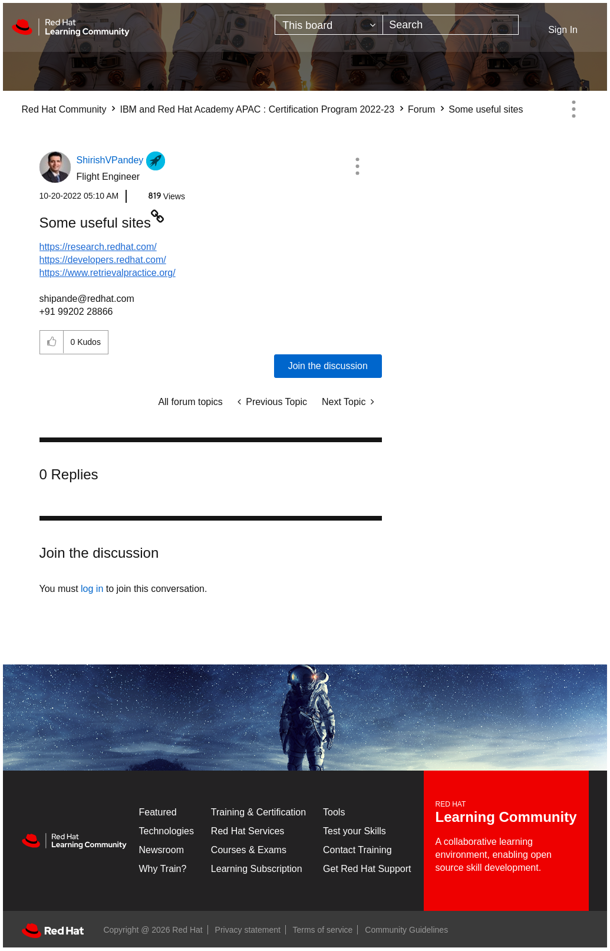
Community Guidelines (406, 929)
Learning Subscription (256, 869)
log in (92, 589)
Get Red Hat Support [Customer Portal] (367, 869)
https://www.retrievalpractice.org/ (107, 273)
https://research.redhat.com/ (98, 247)
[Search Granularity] (329, 24)
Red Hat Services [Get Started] (248, 831)
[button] (357, 166)
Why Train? (163, 869)
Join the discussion (328, 366)
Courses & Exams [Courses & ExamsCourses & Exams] (248, 850)
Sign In (563, 30)
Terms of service (323, 929)
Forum (421, 109)
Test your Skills (354, 831)
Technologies (166, 831)
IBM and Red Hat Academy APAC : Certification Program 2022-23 (257, 109)
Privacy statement (248, 929)
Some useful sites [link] (486, 109)
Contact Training (357, 850)
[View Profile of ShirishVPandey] (110, 160)
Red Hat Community (64, 109)
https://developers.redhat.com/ (102, 260)
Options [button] (574, 109)
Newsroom (161, 850)
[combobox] (451, 25)
